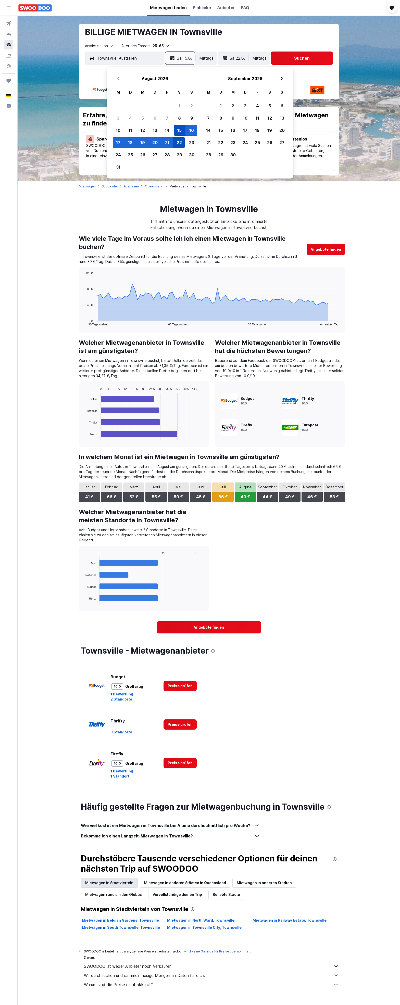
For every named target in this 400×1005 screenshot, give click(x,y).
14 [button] (167, 130)
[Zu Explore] (8, 66)
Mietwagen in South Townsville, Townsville (121, 927)
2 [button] (191, 105)
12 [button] (143, 130)
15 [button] (179, 130)
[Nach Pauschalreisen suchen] (8, 55)
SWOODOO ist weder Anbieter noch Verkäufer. (211, 966)
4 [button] (130, 118)
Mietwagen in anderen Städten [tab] (264, 883)
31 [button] (118, 167)
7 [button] (167, 118)
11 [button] (130, 130)
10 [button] (118, 130)
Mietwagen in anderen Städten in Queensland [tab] (185, 883)
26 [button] (142, 154)
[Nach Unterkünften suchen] (8, 34)
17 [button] (118, 142)
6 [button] (155, 118)
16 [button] (191, 130)
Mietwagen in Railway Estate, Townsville (290, 920)
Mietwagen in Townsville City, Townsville (204, 927)
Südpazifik (110, 186)
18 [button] (130, 142)
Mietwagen (87, 186)
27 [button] (154, 154)
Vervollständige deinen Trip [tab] (177, 894)
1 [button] (179, 105)
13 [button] (155, 130)
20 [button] (155, 142)
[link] (326, 249)
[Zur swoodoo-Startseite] (35, 7)
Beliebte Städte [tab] (226, 894)
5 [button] (142, 118)
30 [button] (191, 154)
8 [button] (179, 118)
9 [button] (191, 118)
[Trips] (8, 81)
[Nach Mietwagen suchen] (8, 45)
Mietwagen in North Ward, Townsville (200, 920)
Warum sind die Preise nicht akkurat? (211, 985)
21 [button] (167, 142)
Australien (131, 186)
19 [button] (142, 142)
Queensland (154, 186)
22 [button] (179, 142)
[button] (8, 8)
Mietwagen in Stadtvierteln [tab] (109, 883)
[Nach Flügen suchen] (8, 23)
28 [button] (167, 154)
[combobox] (99, 45)
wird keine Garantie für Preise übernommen (217, 951)
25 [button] (130, 154)
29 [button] (179, 154)
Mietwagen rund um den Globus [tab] (113, 894)
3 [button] (118, 118)
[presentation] (213, 651)
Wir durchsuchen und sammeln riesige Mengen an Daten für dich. (211, 975)
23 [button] (191, 142)
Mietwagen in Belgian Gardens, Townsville (120, 920)
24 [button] (118, 154)
